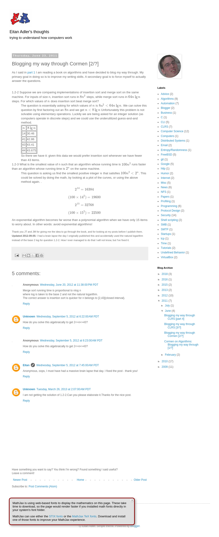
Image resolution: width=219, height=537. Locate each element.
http (163, 168)
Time (164, 243)
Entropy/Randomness (174, 150)
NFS (163, 191)
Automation (168, 103)
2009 (165, 366)
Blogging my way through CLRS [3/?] (179, 325)
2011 (165, 300)
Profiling (166, 201)
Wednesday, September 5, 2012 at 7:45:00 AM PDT (67, 365)
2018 (165, 274)
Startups (166, 234)
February (171, 354)
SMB (164, 224)
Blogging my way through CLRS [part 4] (179, 317)
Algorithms (167, 98)
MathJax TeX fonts (84, 516)
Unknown (29, 316)
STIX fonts (56, 516)
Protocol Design (170, 210)
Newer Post (20, 479)
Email (164, 145)
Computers (167, 136)
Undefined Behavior (173, 252)
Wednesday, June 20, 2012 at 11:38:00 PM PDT (69, 284)
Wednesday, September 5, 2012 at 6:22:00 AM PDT (67, 316)
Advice (165, 94)
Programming (169, 206)
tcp (162, 238)
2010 (165, 361)
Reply (26, 303)
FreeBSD (166, 154)
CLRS (164, 126)
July (168, 305)
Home (80, 479)
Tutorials (166, 248)
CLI (163, 122)
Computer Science (172, 131)
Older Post (140, 479)
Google (165, 164)
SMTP (164, 229)
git (162, 159)
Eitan (26, 365)
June (168, 310)
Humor (165, 173)
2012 (165, 295)
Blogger (165, 108)
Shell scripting (169, 220)
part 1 (31, 72)
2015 (165, 284)
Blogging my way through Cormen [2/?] (179, 334)
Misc (164, 182)
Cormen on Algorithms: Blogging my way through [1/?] (181, 345)
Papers (165, 196)
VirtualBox (167, 257)
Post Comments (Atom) (43, 486)
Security (166, 215)
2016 (165, 279)
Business (166, 112)
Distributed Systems (173, 140)
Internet (165, 178)
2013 (165, 290)
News (164, 187)
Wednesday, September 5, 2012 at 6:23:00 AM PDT (71, 340)
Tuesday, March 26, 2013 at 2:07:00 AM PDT (63, 389)
